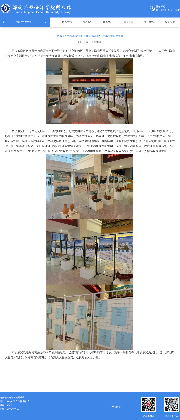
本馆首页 (67, 22)
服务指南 (108, 22)
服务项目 (129, 22)
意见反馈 (170, 22)
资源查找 (88, 22)
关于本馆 (149, 22)
